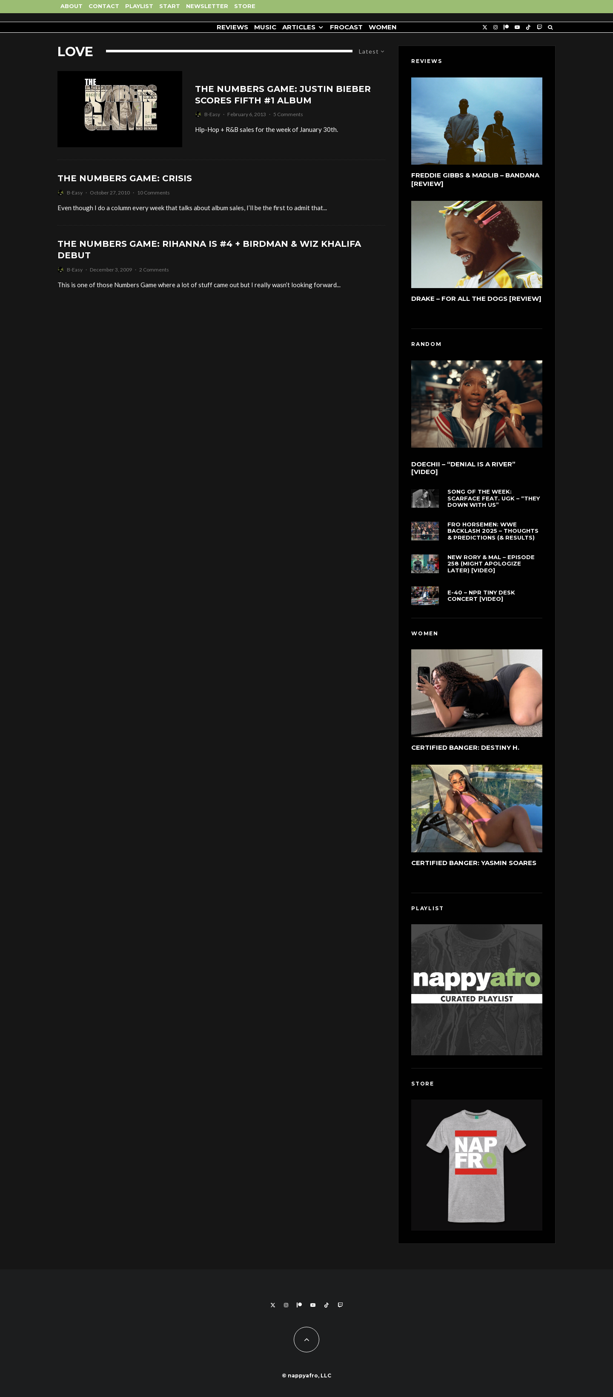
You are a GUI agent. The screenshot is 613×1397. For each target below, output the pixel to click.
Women (383, 27)
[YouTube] (517, 27)
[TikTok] (528, 27)
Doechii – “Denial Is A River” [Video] (463, 469)
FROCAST (346, 27)
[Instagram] (495, 27)
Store (244, 6)
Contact (104, 6)
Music (265, 27)
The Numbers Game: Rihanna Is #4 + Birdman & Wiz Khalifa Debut (209, 249)
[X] (484, 27)
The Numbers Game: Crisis (124, 178)
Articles (298, 27)
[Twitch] (539, 27)
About (71, 6)
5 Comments (288, 114)
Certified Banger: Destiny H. (465, 749)
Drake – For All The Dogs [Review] (476, 298)
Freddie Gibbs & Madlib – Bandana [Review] (475, 179)
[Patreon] (506, 27)
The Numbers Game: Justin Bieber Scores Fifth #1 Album (283, 95)
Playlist (139, 6)
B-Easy (212, 114)
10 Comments (153, 192)
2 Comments (154, 269)
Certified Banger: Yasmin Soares (473, 867)
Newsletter (207, 6)
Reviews (232, 27)
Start (169, 6)
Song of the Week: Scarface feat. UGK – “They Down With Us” (493, 503)
